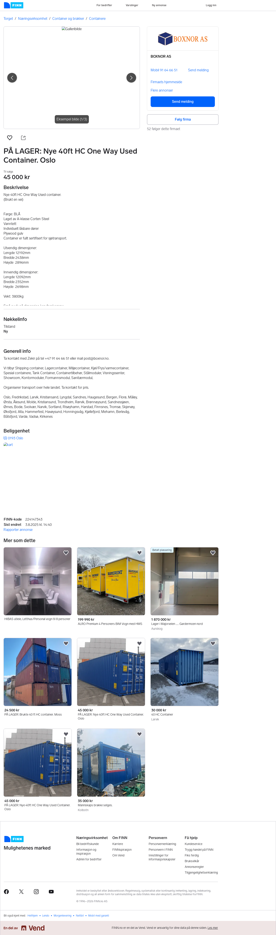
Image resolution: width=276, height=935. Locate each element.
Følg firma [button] (183, 119)
